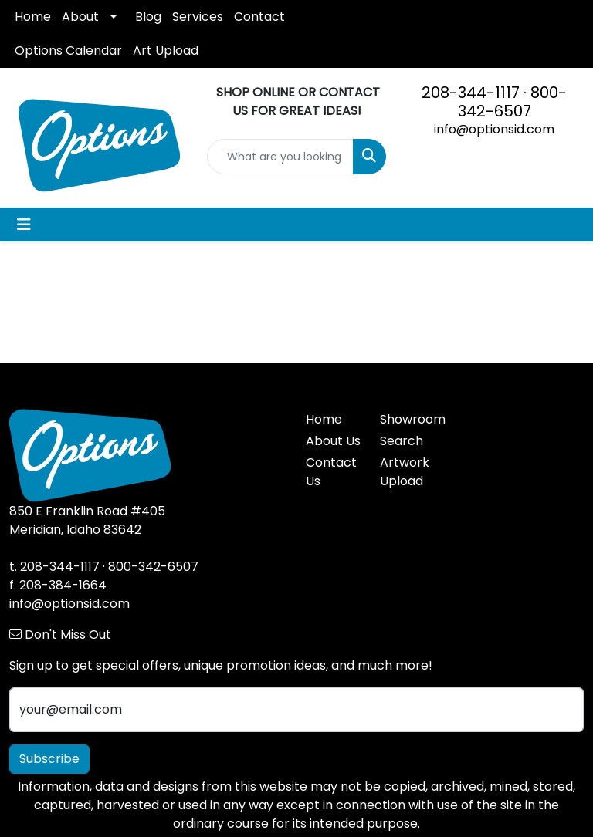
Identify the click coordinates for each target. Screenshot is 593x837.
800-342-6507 (513, 102)
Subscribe (49, 759)
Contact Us (331, 472)
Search (401, 441)
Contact (259, 16)
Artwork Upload (404, 472)
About (80, 16)
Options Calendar (68, 50)
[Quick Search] (280, 156)
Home (33, 16)
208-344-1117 (471, 92)
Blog (148, 16)
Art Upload (165, 50)
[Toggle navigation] (24, 224)
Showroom (407, 419)
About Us (333, 441)
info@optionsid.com (494, 129)
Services (197, 16)
